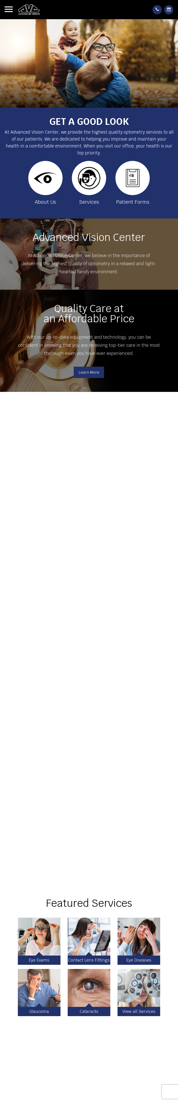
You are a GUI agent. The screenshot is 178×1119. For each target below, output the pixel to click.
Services (89, 202)
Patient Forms (132, 202)
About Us (45, 202)
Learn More (89, 372)
